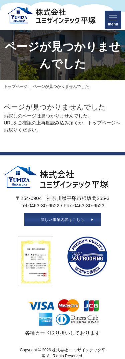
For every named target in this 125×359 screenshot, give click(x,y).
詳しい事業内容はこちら (63, 220)
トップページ (16, 86)
